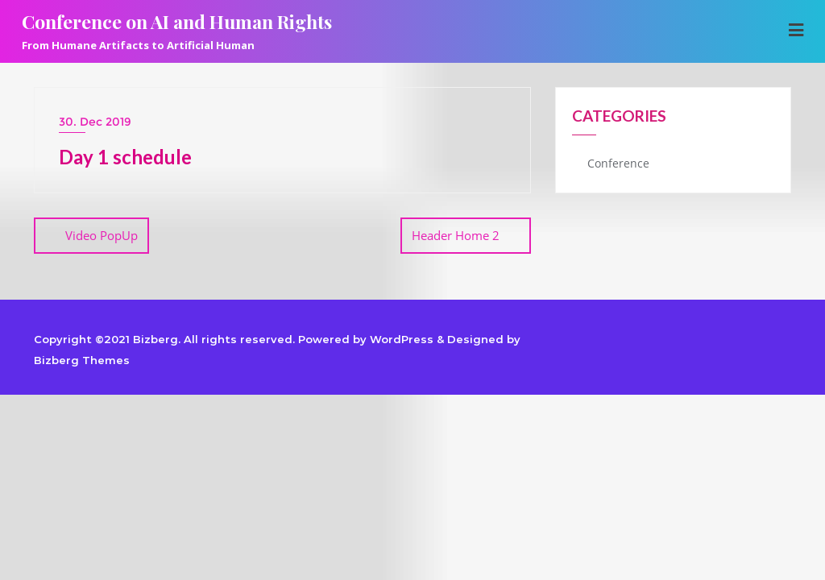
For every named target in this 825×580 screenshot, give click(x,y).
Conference (618, 163)
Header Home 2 (456, 235)
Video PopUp (101, 235)
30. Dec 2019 (95, 121)
